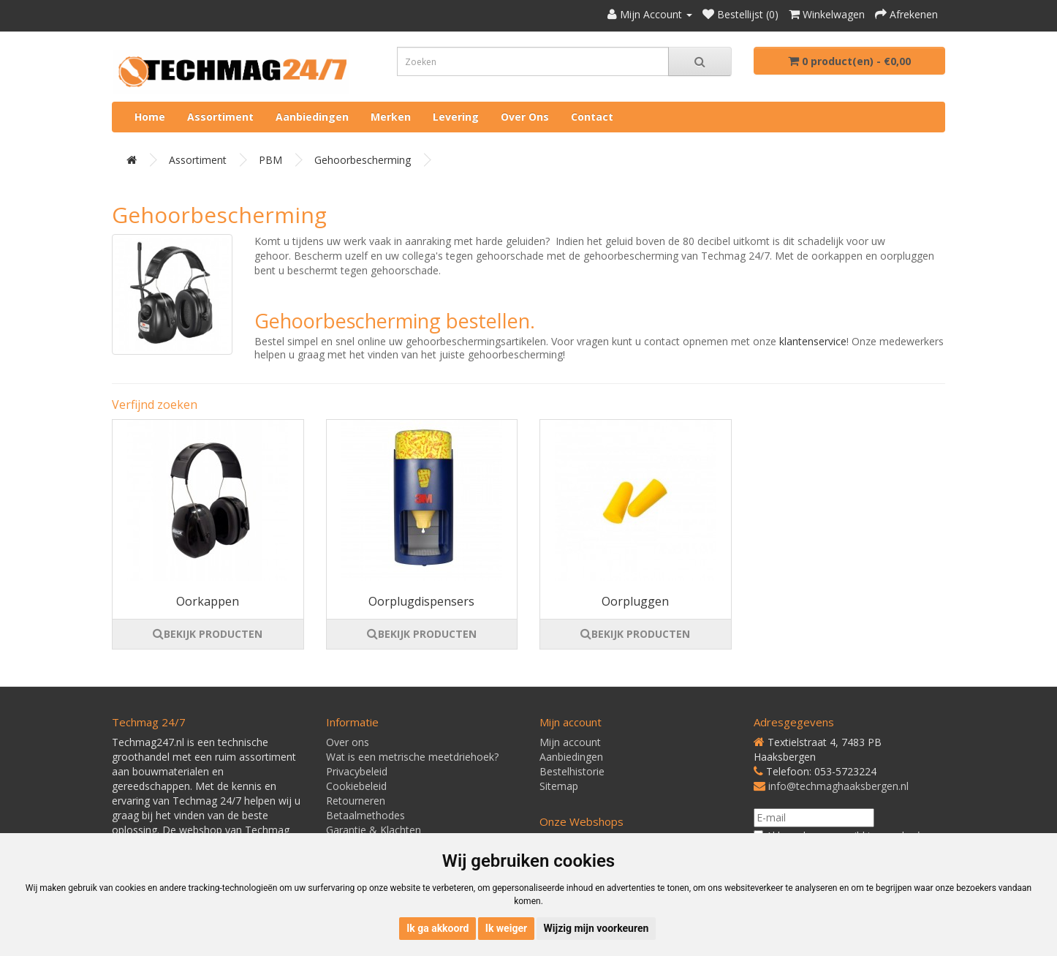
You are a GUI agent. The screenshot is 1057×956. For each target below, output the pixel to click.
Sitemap (558, 786)
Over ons (525, 117)
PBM (270, 160)
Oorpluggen (635, 601)
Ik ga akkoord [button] (437, 928)
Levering (456, 117)
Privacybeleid (356, 771)
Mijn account (570, 742)
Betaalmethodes (365, 815)
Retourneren (355, 801)
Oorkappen (207, 601)
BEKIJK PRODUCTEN (207, 634)
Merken (391, 117)
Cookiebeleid (356, 786)
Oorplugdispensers (421, 601)
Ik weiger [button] (506, 928)
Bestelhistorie (572, 771)
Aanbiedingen (312, 117)
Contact (592, 117)
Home (150, 117)
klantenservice (812, 341)
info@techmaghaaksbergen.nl (838, 786)
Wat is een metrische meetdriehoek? (412, 757)
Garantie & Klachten (373, 830)
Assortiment (220, 117)
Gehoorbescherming (362, 160)
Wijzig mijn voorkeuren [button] (596, 928)
